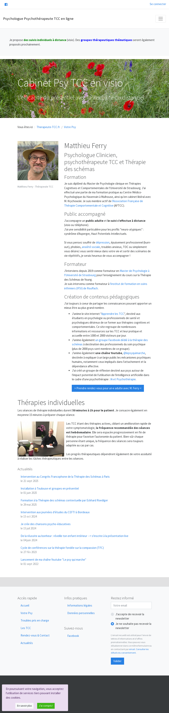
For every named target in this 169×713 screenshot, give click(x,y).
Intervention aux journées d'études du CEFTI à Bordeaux (55, 514)
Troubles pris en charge (35, 620)
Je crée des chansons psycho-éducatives (46, 526)
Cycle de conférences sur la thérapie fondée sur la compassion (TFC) (62, 550)
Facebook (73, 636)
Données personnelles (81, 613)
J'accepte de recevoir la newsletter (130, 616)
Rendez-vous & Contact (35, 635)
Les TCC (26, 628)
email (132, 649)
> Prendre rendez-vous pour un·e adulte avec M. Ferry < (107, 388)
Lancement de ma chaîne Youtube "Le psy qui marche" (53, 562)
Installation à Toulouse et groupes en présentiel (50, 491)
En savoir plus (24, 705)
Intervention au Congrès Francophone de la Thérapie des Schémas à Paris (65, 479)
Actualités (27, 643)
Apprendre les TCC (112, 314)
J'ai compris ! (46, 705)
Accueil (25, 605)
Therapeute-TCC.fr (48, 127)
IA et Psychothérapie (123, 379)
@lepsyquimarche (134, 353)
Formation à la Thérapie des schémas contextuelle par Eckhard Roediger (64, 502)
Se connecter (158, 4)
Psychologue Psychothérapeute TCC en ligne (38, 18)
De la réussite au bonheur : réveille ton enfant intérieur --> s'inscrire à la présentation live (74, 538)
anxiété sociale (91, 247)
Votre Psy (26, 613)
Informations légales (79, 605)
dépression (102, 242)
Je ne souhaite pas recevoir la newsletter (133, 626)
